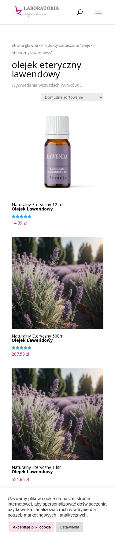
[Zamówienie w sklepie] (72, 97)
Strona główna (25, 45)
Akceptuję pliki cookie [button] (32, 527)
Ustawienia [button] (69, 527)
